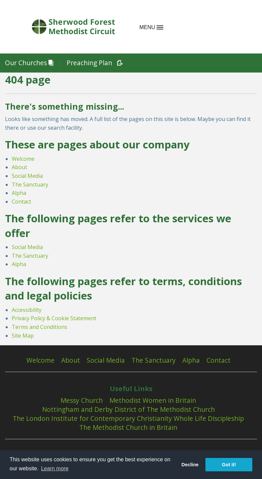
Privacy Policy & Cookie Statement (54, 318)
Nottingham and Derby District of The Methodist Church (128, 409)
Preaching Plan (92, 63)
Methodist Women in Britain (152, 400)
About (19, 167)
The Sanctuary (30, 184)
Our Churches (29, 63)
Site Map (23, 335)
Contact (21, 201)
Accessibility (26, 310)
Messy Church (82, 400)
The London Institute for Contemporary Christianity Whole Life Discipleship (128, 418)
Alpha (19, 193)
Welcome (23, 158)
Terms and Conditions (39, 327)
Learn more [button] (55, 468)
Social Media (27, 175)
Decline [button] (189, 464)
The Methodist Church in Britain (128, 427)
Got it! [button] (229, 464)
